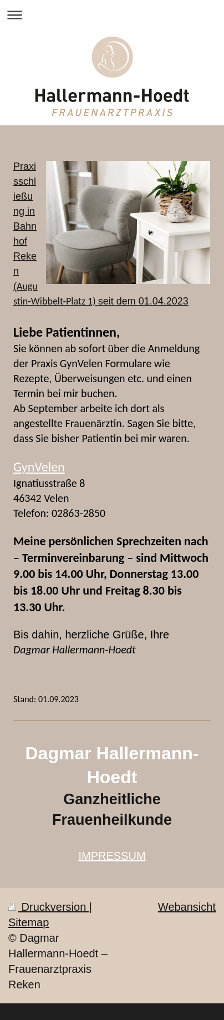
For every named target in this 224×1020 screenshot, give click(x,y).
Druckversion (48, 907)
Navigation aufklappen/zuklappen (112, 15)
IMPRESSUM (111, 856)
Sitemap (28, 922)
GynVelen (39, 467)
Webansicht (187, 907)
